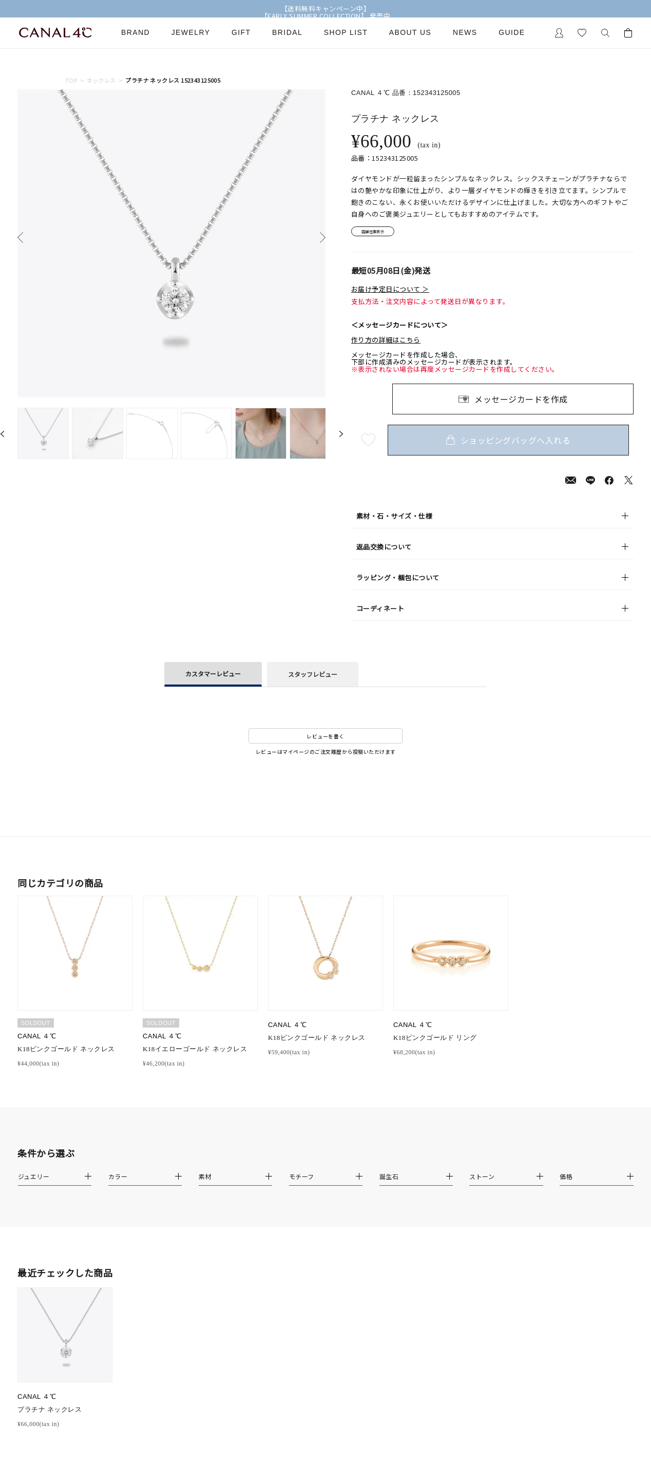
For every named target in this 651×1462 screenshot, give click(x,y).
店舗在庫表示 (380, 233)
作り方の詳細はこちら (385, 343)
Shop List (346, 32)
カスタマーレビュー (213, 677)
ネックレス (101, 80)
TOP (71, 80)
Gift (241, 32)
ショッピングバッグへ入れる (513, 443)
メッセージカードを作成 (521, 402)
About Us (410, 32)
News (465, 32)
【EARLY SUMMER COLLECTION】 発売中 (326, 16)
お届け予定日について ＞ (390, 292)
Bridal (287, 32)
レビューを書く (325, 739)
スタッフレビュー (312, 677)
